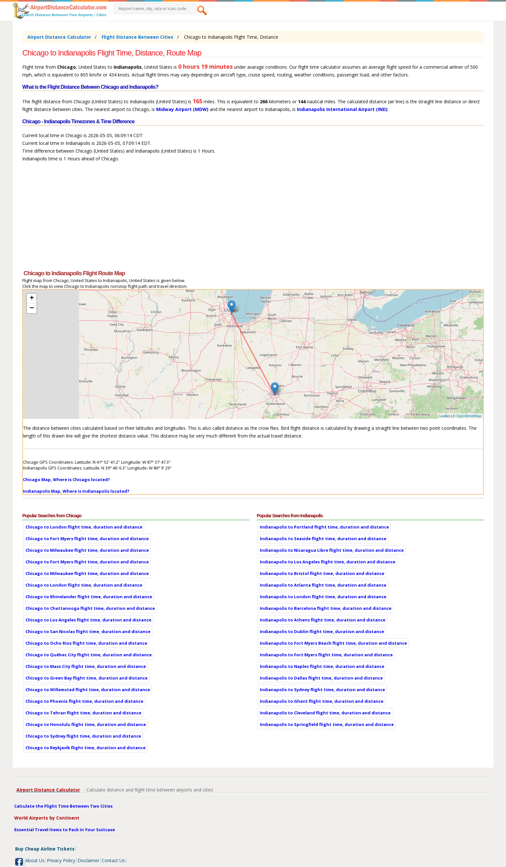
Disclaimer (88, 860)
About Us (35, 860)
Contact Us (113, 860)
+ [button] (32, 298)
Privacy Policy (61, 860)
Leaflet (444, 416)
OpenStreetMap (468, 416)
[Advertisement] (216, 219)
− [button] (32, 308)
